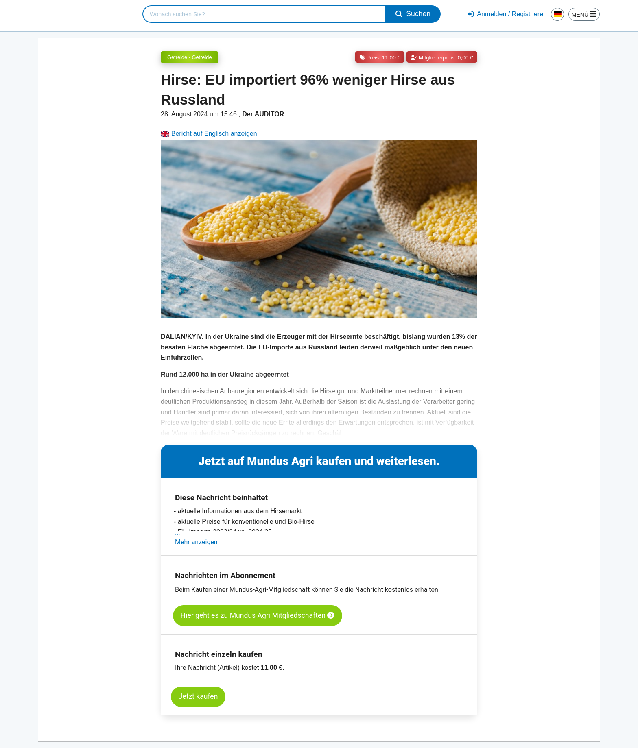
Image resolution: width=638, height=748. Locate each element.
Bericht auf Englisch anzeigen (209, 133)
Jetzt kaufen (198, 696)
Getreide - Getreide (189, 57)
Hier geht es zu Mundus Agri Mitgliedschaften (258, 615)
